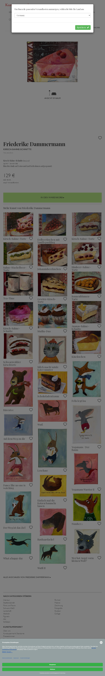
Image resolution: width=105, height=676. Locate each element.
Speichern (83, 27)
